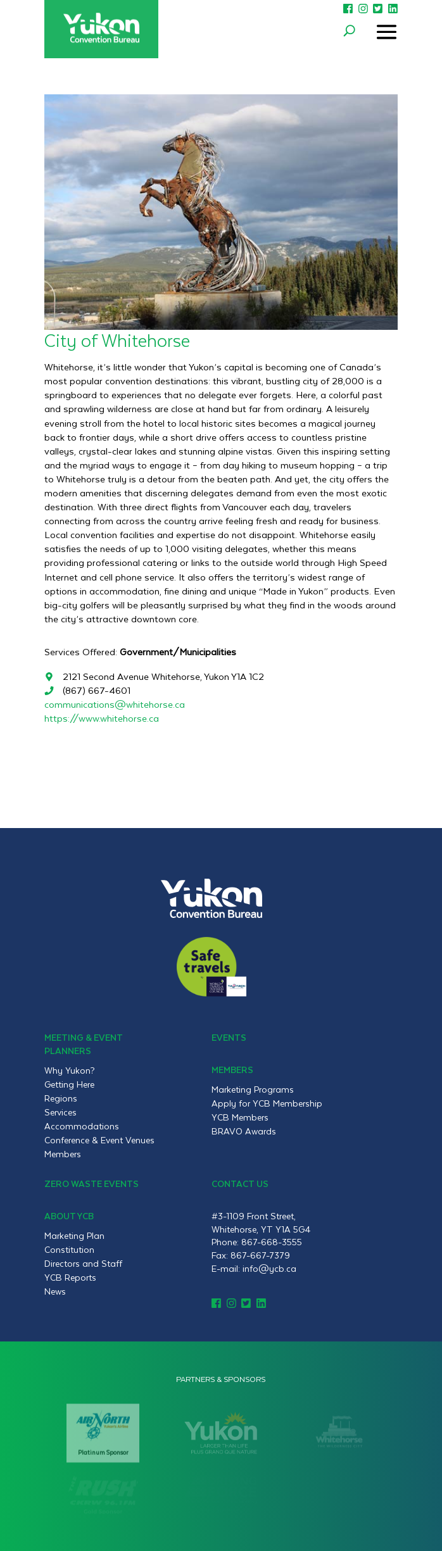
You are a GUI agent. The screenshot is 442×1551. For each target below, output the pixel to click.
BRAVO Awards (244, 1131)
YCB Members (240, 1117)
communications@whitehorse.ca (114, 704)
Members (62, 1154)
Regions (60, 1098)
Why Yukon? (69, 1070)
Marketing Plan (74, 1235)
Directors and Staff (83, 1263)
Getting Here (69, 1084)
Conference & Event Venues (99, 1140)
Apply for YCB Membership (267, 1103)
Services (60, 1112)
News (55, 1291)
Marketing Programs (253, 1089)
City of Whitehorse (117, 339)
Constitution (69, 1249)
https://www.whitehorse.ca (101, 718)
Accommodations (81, 1126)
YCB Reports (70, 1277)
